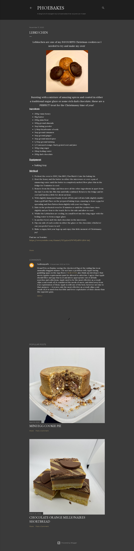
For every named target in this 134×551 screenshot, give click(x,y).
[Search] (103, 7)
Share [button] (31, 250)
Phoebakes (50, 8)
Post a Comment (42, 431)
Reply (39, 296)
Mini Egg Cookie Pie (45, 426)
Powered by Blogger (67, 542)
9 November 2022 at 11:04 (60, 264)
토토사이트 (72, 273)
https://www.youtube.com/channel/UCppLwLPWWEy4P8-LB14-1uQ (59, 240)
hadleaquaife (43, 264)
